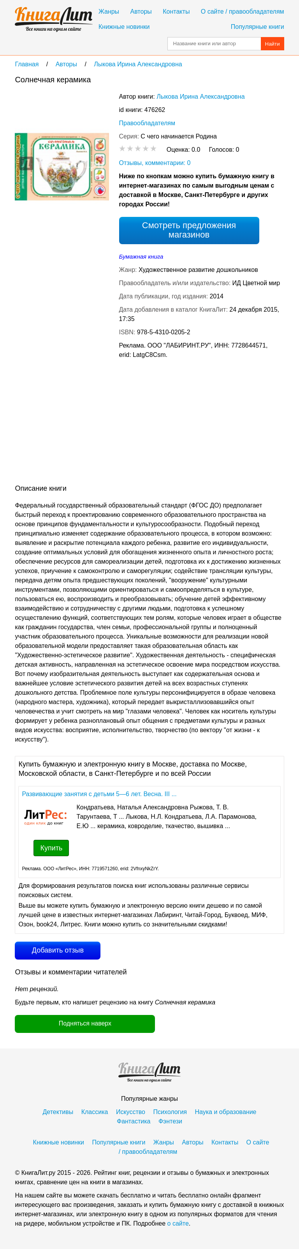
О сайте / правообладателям (242, 11)
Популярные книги (257, 26)
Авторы (141, 11)
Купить (51, 848)
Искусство (130, 1112)
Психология (170, 1112)
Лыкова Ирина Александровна (200, 96)
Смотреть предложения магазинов (189, 230)
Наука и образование (225, 1112)
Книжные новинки (124, 26)
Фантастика (133, 1121)
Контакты (176, 11)
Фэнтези (170, 1121)
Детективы (58, 1112)
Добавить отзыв (58, 950)
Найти (272, 44)
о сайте (178, 1223)
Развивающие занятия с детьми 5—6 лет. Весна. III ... (99, 794)
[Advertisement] (80, 423)
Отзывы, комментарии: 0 (155, 163)
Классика (94, 1112)
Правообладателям (147, 123)
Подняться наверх (85, 1023)
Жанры (108, 11)
